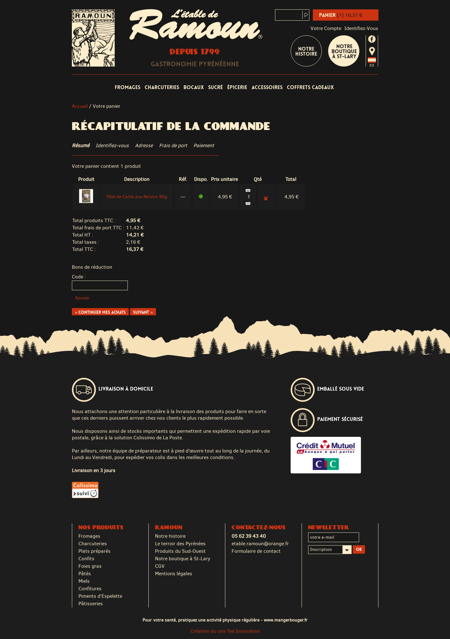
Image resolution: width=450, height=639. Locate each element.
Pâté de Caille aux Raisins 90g (137, 197)
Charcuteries (162, 87)
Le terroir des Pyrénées (180, 543)
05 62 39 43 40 (249, 536)
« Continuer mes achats (100, 312)
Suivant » (142, 312)
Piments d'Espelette (100, 596)
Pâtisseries (90, 603)
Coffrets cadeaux (310, 87)
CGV (160, 566)
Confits (86, 558)
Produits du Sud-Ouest (180, 551)
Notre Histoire (306, 51)
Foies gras (90, 566)
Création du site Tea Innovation (225, 631)
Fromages (127, 87)
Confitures (90, 588)
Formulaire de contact (256, 551)
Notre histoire (170, 536)
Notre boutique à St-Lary (344, 51)
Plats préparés (94, 551)
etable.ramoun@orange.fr (260, 543)
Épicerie (237, 87)
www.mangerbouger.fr (286, 620)
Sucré (215, 87)
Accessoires (267, 87)
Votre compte (326, 28)
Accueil (80, 106)
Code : (79, 276)
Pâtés (84, 573)
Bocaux (193, 87)
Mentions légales (173, 573)
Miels (84, 581)
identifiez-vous (361, 28)
